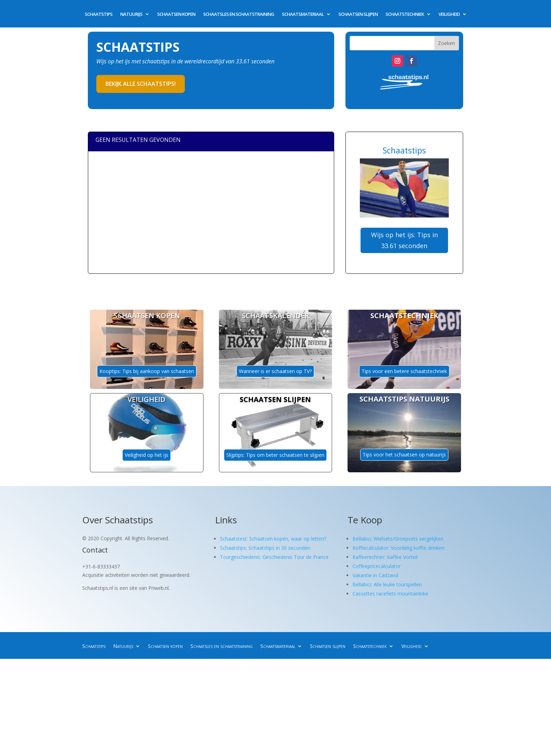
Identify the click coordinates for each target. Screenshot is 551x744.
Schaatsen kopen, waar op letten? (287, 538)
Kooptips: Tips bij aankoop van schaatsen (146, 371)
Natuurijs (131, 14)
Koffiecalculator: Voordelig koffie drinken (398, 547)
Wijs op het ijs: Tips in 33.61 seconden (404, 240)
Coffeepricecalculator (376, 566)
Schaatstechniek (404, 14)
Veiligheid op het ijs (146, 455)
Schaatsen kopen (176, 14)
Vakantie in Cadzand (375, 575)
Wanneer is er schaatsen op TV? (275, 371)
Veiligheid (449, 14)
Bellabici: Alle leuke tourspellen (387, 584)
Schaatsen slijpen (358, 14)
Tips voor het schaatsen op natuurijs (404, 454)
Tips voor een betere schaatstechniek (404, 371)
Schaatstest (233, 538)
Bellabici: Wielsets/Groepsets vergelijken (397, 538)
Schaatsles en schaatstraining (238, 14)
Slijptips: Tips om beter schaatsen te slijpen (275, 455)
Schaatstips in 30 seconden (279, 547)
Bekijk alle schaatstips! (140, 84)
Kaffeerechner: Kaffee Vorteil (384, 557)
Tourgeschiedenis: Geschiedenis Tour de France (274, 557)
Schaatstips (98, 14)
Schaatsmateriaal (303, 14)
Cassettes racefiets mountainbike (390, 593)
